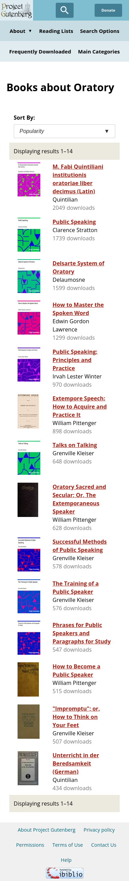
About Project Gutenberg (46, 829)
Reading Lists (56, 30)
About (21, 31)
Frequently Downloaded (40, 51)
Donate (108, 10)
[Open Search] (65, 10)
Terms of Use (67, 845)
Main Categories (99, 51)
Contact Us (103, 845)
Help (66, 860)
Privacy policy (99, 829)
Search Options (99, 30)
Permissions (30, 845)
